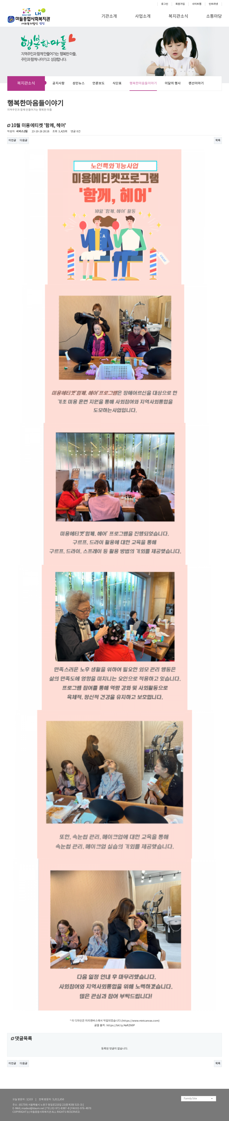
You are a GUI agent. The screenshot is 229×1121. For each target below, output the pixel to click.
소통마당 (214, 16)
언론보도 (98, 83)
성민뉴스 (78, 83)
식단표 (117, 83)
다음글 (23, 140)
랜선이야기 (196, 83)
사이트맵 (196, 4)
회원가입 (180, 4)
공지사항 (58, 83)
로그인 (164, 4)
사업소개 (143, 16)
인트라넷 (213, 4)
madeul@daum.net (32, 1108)
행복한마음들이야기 (143, 83)
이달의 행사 (173, 83)
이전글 (12, 140)
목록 (217, 140)
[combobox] (198, 1098)
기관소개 (109, 16)
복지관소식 (178, 16)
